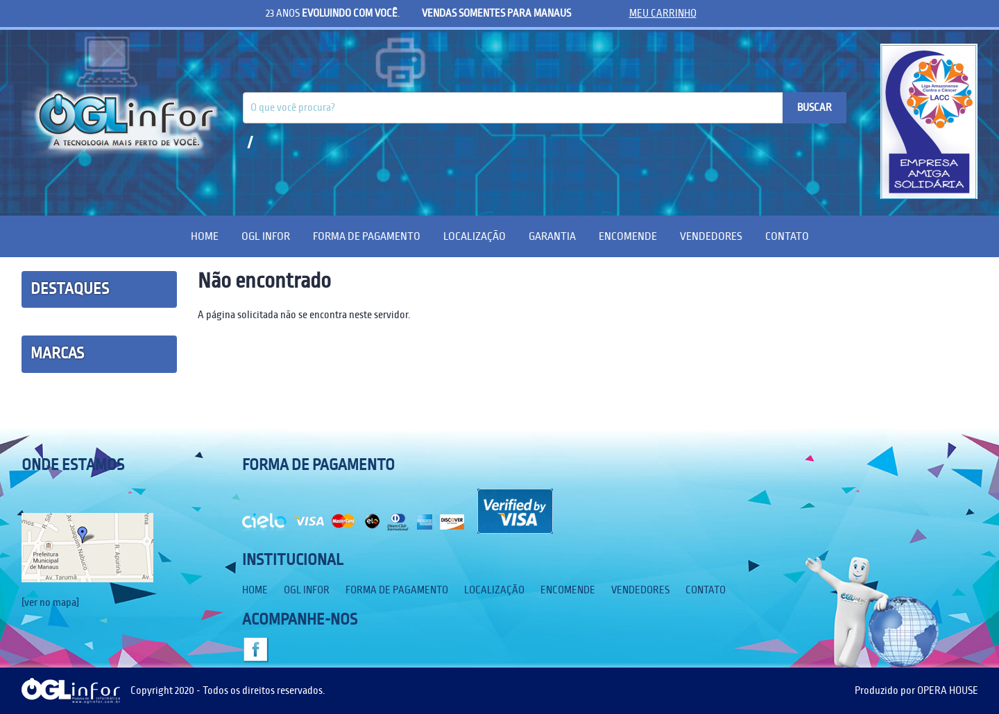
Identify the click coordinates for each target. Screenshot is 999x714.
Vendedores (711, 236)
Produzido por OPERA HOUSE (916, 690)
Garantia (552, 236)
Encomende (628, 236)
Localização (474, 236)
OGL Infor (265, 236)
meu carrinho (663, 13)
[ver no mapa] (50, 602)
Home (205, 236)
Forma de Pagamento (366, 236)
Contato (787, 236)
